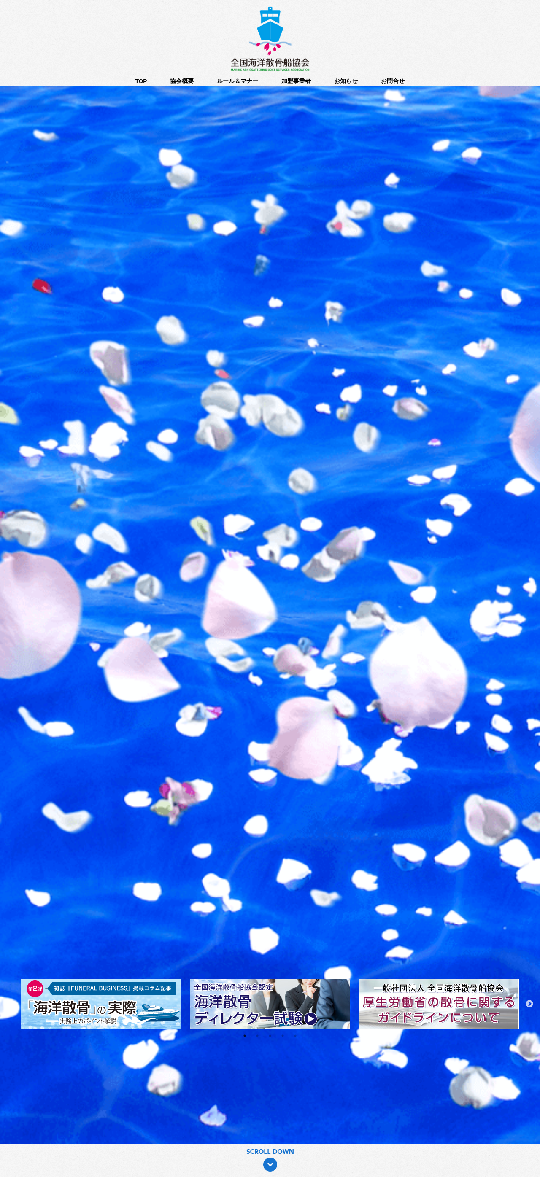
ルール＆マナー (237, 81)
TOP (141, 81)
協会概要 (182, 81)
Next (529, 1004)
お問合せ (393, 81)
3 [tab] (270, 1036)
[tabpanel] (270, 1004)
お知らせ (346, 81)
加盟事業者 (296, 81)
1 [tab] (244, 1036)
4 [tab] (282, 1036)
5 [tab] (295, 1036)
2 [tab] (257, 1036)
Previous (10, 1004)
